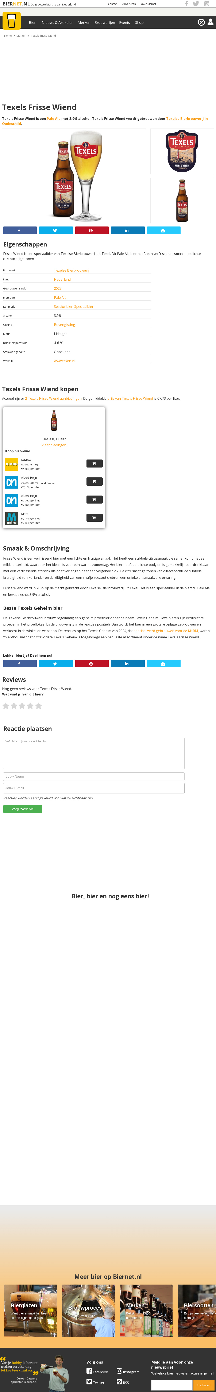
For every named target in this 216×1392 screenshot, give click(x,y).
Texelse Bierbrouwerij (71, 270)
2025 (58, 288)
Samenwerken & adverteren (22, 1351)
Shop (139, 22)
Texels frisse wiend (43, 36)
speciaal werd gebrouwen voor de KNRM (165, 630)
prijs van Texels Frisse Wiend (130, 398)
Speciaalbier (83, 306)
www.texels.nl (64, 361)
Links (148, 1346)
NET (17, 4)
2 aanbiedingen (54, 445)
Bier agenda (81, 1356)
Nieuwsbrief (153, 1356)
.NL (26, 4)
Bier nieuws (81, 1346)
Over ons (7, 1337)
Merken (84, 22)
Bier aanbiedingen (86, 1342)
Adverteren (129, 4)
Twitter (9, 1308)
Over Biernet (148, 4)
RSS (36, 1308)
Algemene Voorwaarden (163, 1337)
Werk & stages (11, 1346)
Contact (112, 4)
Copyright (152, 1342)
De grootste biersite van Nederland (53, 4)
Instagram (41, 1297)
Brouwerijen (104, 22)
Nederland (62, 279)
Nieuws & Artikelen (57, 22)
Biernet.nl (83, 1388)
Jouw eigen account (159, 1351)
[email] (85, 1310)
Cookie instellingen (15, 1356)
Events (124, 22)
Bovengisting (64, 324)
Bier (32, 22)
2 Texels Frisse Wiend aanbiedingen (53, 398)
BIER (8, 4)
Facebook (11, 1297)
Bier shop (79, 1351)
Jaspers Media (129, 1388)
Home (8, 36)
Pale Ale (54, 118)
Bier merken (82, 1337)
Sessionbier (63, 306)
